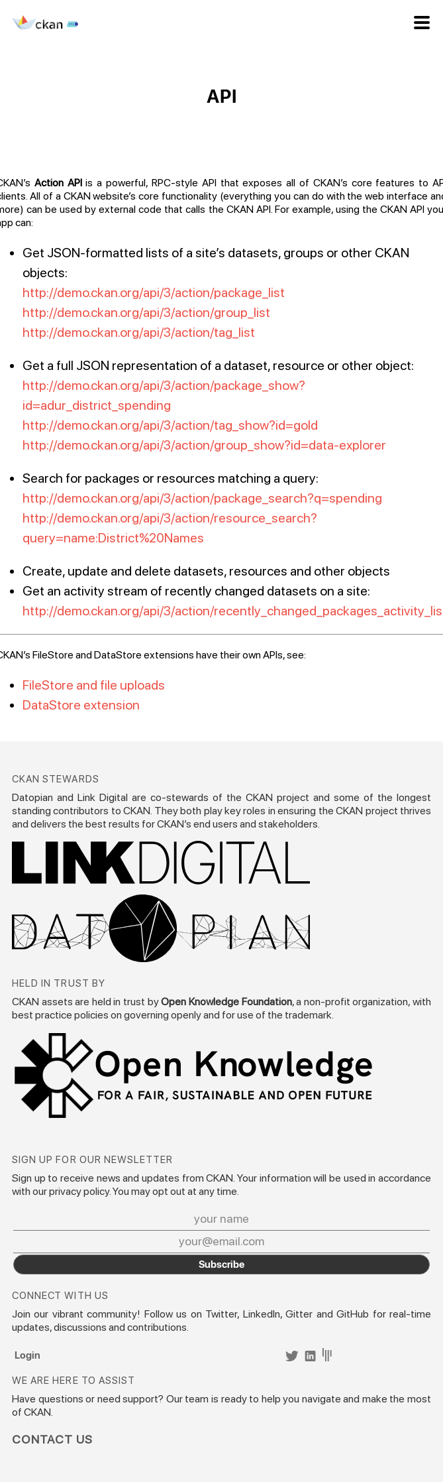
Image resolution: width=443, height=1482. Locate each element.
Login (27, 1354)
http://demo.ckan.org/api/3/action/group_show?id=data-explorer (204, 445)
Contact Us (52, 1439)
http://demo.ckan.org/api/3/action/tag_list (139, 332)
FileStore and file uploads (94, 685)
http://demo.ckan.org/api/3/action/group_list (146, 312)
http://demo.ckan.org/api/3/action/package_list (154, 292)
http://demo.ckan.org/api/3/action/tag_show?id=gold (170, 425)
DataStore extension (81, 705)
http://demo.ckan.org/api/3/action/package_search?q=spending (202, 498)
